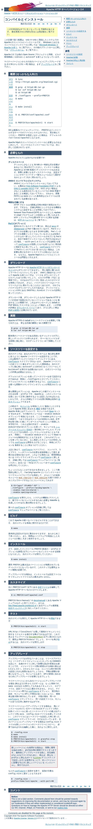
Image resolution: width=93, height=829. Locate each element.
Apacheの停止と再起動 (75, 60)
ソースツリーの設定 (74, 54)
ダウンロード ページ (26, 307)
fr (47, 24)
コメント (69, 63)
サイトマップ (85, 5)
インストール (71, 37)
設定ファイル (43, 587)
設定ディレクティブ (17, 608)
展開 (68, 28)
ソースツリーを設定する (76, 31)
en (38, 24)
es (43, 24)
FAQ (72, 5)
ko (55, 24)
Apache (7, 13)
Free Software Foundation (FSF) (40, 186)
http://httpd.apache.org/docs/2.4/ (22, 605)
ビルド (69, 34)
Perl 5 (11, 223)
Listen (37, 758)
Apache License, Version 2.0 (25, 818)
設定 (11, 95)
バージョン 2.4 (51, 13)
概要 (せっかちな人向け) (76, 19)
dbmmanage (19, 229)
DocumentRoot (36, 637)
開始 (53, 618)
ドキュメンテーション (34, 13)
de (34, 24)
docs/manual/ (39, 600)
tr (60, 24)
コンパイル (11, 101)
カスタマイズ (71, 40)
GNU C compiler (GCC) (24, 188)
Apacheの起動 (72, 57)
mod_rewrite (25, 478)
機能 (38, 409)
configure (23, 244)
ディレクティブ (62, 5)
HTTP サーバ (17, 13)
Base (51, 411)
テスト (69, 43)
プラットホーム (17, 50)
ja (51, 24)
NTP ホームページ (26, 220)
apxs (54, 226)
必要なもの (70, 22)
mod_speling (41, 478)
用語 (77, 5)
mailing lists (62, 808)
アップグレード (48, 64)
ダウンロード (71, 25)
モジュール (49, 5)
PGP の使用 (13, 310)
